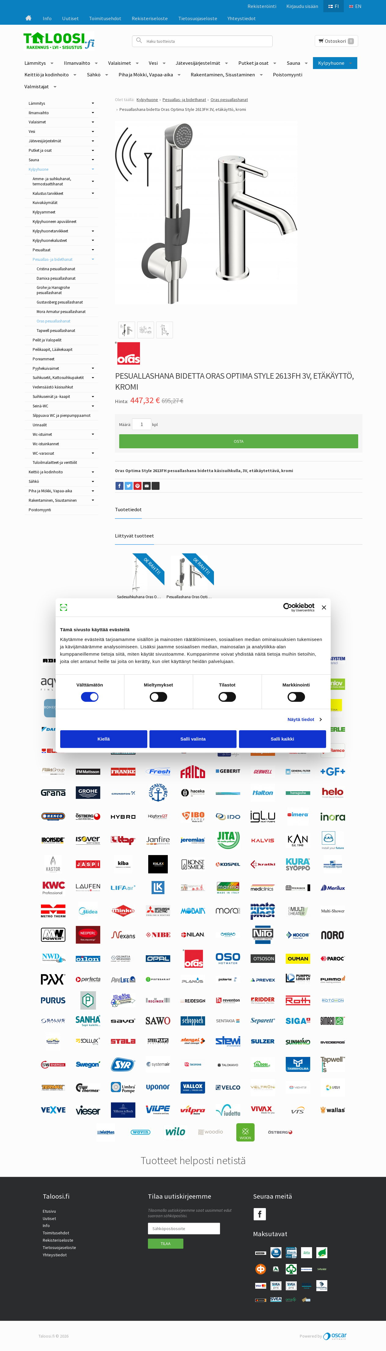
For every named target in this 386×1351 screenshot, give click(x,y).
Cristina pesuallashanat (56, 268)
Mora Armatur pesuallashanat (61, 311)
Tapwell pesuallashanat (56, 330)
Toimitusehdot (105, 18)
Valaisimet (119, 63)
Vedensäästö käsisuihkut (53, 387)
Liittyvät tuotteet (134, 535)
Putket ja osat (253, 63)
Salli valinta (193, 738)
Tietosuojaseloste (197, 18)
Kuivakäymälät (45, 202)
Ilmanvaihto (77, 63)
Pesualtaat (41, 250)
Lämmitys (35, 63)
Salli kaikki (282, 738)
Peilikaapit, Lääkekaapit (52, 349)
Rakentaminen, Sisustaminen (223, 74)
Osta (239, 441)
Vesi (153, 63)
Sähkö (94, 74)
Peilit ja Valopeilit (47, 340)
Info (47, 18)
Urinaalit (40, 425)
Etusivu (49, 1211)
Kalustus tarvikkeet (48, 193)
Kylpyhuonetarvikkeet (50, 231)
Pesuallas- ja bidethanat (52, 259)
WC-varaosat (43, 453)
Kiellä (103, 738)
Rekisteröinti (262, 6)
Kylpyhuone (331, 63)
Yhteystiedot (241, 18)
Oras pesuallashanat (53, 321)
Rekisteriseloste (150, 18)
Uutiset (70, 18)
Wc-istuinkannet (46, 443)
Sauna (293, 63)
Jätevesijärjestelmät (198, 63)
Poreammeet (43, 359)
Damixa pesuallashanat (56, 278)
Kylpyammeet (44, 212)
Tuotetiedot (128, 509)
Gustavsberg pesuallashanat (60, 302)
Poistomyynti (287, 74)
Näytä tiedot (301, 719)
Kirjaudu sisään (302, 6)
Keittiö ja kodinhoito (46, 74)
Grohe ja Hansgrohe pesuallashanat (53, 290)
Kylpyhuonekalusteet (50, 240)
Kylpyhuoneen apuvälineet (54, 221)
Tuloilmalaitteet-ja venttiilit (55, 462)
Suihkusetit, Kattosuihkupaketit (58, 377)
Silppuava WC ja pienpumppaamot (61, 415)
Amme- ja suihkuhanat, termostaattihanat (52, 181)
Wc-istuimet (42, 434)
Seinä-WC (40, 406)
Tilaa (166, 1243)
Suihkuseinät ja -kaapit (51, 396)
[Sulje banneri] (324, 607)
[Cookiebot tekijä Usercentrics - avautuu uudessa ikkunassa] (287, 607)
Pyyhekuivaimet (46, 368)
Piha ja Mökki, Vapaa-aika (146, 74)
